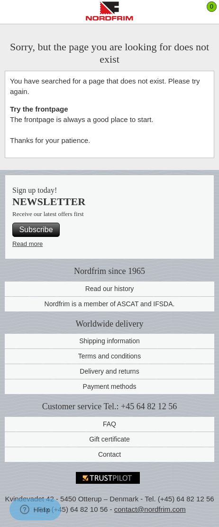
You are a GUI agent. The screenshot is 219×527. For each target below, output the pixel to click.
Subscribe (36, 230)
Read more (27, 243)
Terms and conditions (109, 356)
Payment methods (110, 386)
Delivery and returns (109, 371)
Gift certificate (109, 439)
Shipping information (109, 341)
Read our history (109, 288)
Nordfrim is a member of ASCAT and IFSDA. (110, 304)
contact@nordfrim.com (150, 509)
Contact (109, 454)
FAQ (109, 424)
